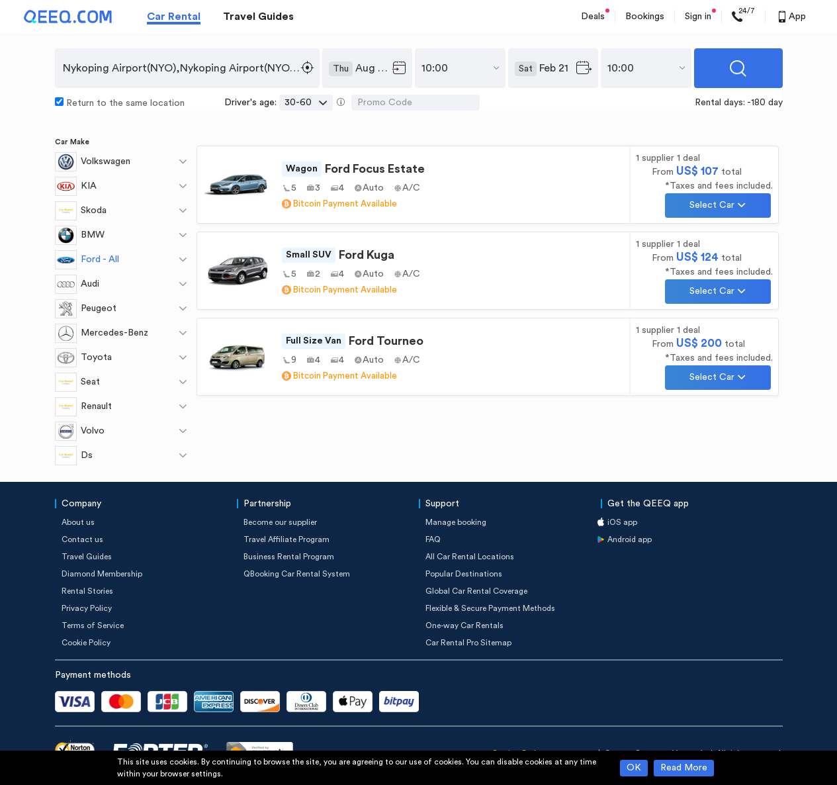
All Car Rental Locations (469, 557)
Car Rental (173, 16)
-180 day (765, 102)
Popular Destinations (463, 574)
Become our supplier (280, 522)
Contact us (82, 539)
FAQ (433, 539)
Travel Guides (258, 16)
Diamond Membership (102, 574)
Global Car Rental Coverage (476, 591)
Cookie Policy (86, 643)
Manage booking (455, 522)
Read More (683, 767)
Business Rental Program (288, 557)
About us (78, 522)
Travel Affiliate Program (286, 539)
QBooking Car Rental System (296, 574)
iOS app (622, 522)
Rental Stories (87, 591)
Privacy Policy (87, 608)
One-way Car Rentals (464, 625)
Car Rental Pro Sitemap (468, 643)
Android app (629, 539)
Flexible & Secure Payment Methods (490, 608)
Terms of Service (93, 625)
